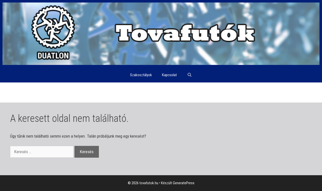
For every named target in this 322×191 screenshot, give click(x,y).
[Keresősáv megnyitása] (189, 74)
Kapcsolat (169, 75)
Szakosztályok (141, 75)
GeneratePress (183, 183)
